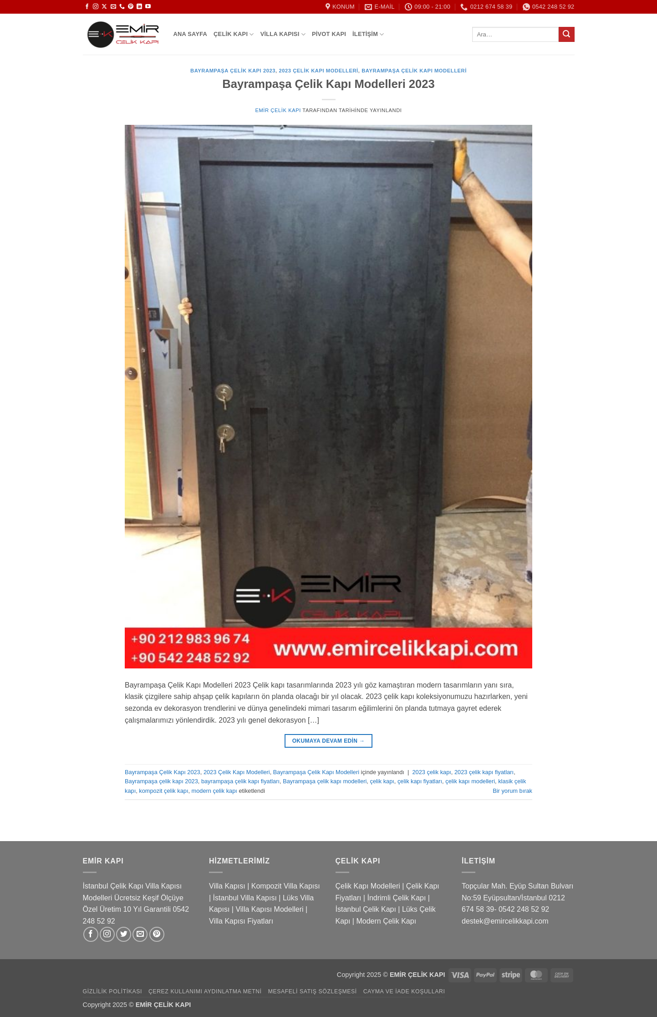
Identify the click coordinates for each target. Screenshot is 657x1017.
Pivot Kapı (329, 34)
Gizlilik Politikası (113, 991)
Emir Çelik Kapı (277, 110)
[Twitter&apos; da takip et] (123, 934)
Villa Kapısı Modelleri (269, 909)
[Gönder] (566, 34)
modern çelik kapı (214, 790)
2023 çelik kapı (431, 772)
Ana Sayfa (190, 34)
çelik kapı (382, 781)
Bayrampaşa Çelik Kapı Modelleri (414, 70)
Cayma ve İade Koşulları (404, 991)
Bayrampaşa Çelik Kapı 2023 (232, 70)
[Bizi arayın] (122, 7)
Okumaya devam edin (328, 741)
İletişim (368, 34)
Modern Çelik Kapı (386, 921)
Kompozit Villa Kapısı (285, 886)
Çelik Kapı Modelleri (368, 886)
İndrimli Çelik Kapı (396, 898)
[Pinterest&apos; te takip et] (130, 7)
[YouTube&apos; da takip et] (148, 7)
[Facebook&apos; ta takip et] (87, 7)
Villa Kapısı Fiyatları (241, 921)
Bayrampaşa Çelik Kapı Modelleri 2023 (328, 83)
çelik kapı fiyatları (419, 781)
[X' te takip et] (104, 7)
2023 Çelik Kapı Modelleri (318, 70)
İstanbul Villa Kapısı (245, 898)
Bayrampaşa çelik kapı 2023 (161, 781)
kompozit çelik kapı (163, 790)
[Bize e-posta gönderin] (113, 7)
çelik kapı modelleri (470, 781)
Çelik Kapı (234, 34)
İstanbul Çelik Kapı (366, 909)
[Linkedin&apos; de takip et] (139, 7)
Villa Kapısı (283, 34)
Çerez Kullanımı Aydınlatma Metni (205, 991)
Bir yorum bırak (512, 790)
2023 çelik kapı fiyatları (484, 772)
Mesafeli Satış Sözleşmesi (312, 991)
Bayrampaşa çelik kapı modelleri (325, 781)
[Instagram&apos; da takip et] (95, 7)
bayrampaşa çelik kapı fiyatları (240, 781)
